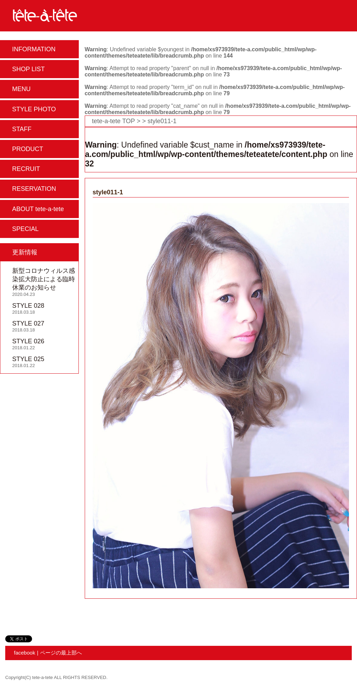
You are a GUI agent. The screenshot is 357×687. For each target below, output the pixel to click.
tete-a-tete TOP (113, 121)
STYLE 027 (28, 323)
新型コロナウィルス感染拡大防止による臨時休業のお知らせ (43, 279)
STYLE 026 (28, 341)
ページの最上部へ (61, 653)
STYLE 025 (28, 359)
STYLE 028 (28, 305)
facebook (24, 653)
